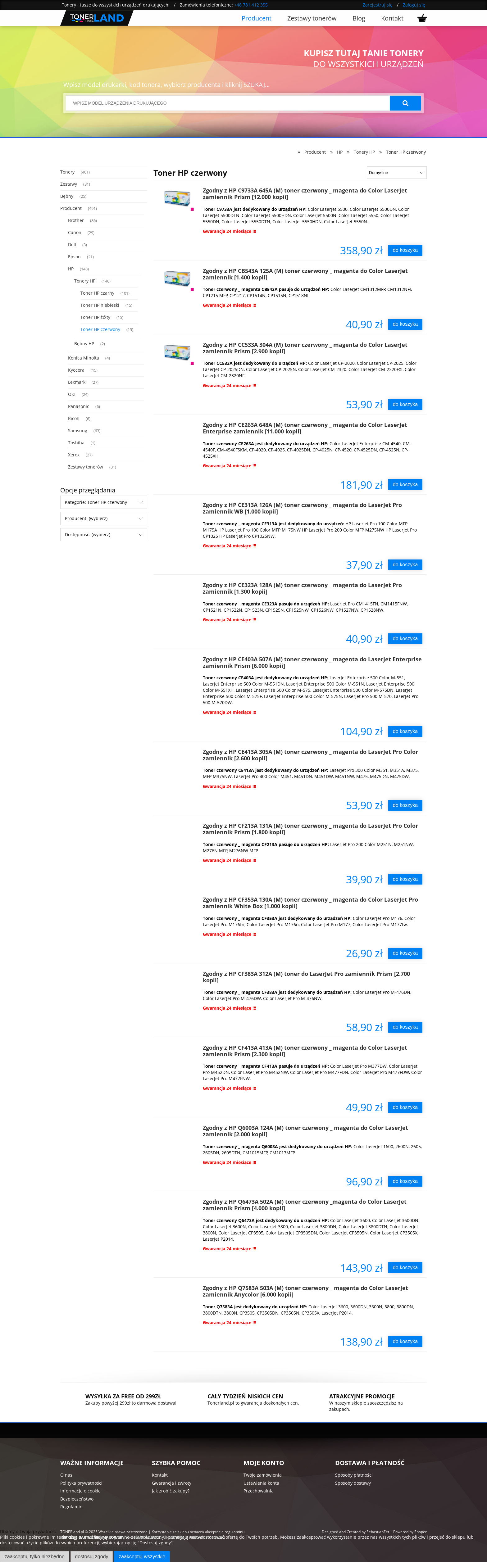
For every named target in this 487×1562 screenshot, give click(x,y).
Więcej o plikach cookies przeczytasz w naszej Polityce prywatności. (69, 1548)
